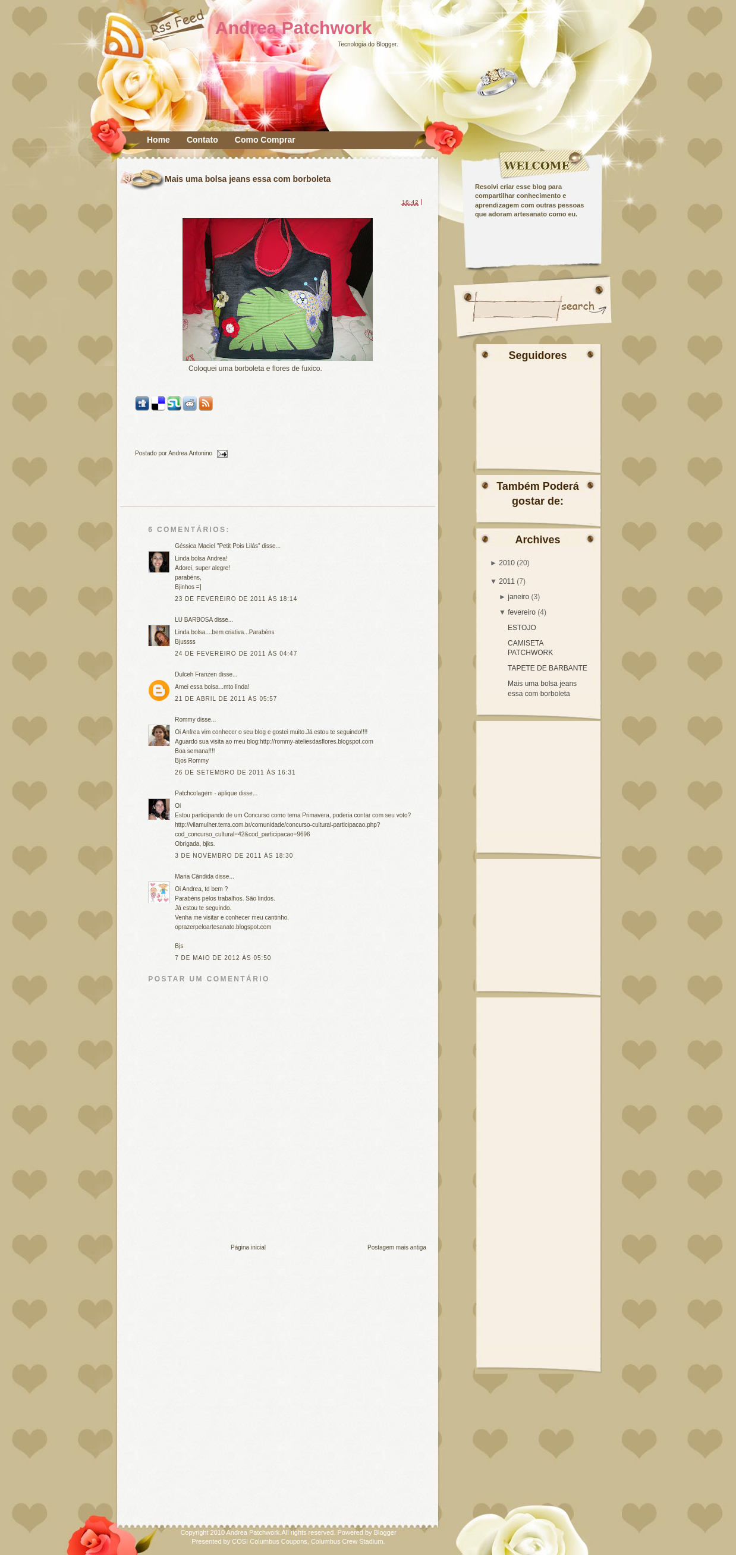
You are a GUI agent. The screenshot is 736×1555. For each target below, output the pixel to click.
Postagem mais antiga (396, 1247)
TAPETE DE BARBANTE (547, 668)
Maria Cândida (194, 876)
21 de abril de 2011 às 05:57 (226, 698)
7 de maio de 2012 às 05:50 (223, 958)
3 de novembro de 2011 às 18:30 (234, 855)
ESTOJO (522, 628)
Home (158, 139)
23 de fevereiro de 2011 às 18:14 (236, 599)
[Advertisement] (549, 782)
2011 (507, 581)
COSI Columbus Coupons (269, 1541)
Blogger (386, 44)
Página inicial (248, 1247)
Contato (202, 139)
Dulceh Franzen (196, 674)
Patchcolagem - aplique (206, 793)
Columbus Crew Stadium (347, 1541)
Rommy (185, 719)
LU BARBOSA (193, 619)
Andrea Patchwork (293, 27)
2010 (507, 563)
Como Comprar (265, 139)
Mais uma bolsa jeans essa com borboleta (248, 179)
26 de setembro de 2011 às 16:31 (235, 772)
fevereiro (522, 612)
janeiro (518, 597)
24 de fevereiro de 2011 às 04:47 (236, 653)
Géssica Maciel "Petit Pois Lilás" (217, 546)
